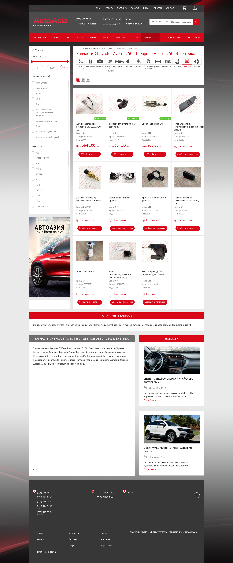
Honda (56, 37)
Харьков (123, 359)
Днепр (71, 352)
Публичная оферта (42, 544)
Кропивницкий (94, 355)
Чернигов (70, 363)
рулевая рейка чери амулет (80, 324)
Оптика (129, 62)
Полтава (80, 359)
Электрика (187, 62)
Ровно (88, 359)
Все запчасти (81, 64)
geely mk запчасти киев (131, 324)
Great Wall (121, 37)
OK (63, 67)
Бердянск (54, 352)
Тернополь (103, 359)
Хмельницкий (48, 363)
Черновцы (80, 363)
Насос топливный (85, 271)
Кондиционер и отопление (110, 65)
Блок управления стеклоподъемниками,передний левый (190, 126)
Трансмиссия (158, 62)
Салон (139, 62)
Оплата (109, 8)
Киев (60, 355)
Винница (63, 352)
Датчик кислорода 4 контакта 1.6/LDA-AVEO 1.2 (88, 126)
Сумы (95, 359)
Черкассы (60, 363)
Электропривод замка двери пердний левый (153, 273)
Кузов (119, 62)
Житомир (80, 352)
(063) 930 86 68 (44, 497)
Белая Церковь (40, 352)
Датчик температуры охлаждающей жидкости (89, 199)
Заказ (98, 8)
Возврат (135, 8)
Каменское (52, 355)
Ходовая (177, 62)
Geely (105, 37)
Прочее (197, 62)
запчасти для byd (182, 324)
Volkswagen (39, 37)
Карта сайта (103, 540)
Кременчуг (69, 355)
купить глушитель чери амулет (48, 324)
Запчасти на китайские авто (88, 48)
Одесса (71, 359)
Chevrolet (150, 37)
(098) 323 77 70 (83, 19)
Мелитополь (39, 359)
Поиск (196, 22)
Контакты (171, 8)
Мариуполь (120, 355)
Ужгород (114, 359)
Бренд (35, 146)
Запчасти (108, 48)
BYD (68, 37)
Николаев (52, 359)
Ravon (80, 37)
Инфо (146, 8)
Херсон (37, 363)
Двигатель (100, 62)
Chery (93, 37)
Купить (89, 153)
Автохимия (194, 37)
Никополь (62, 359)
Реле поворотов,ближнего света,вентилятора (120, 274)
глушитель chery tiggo (106, 324)
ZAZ (136, 37)
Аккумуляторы (172, 37)
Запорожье (91, 352)
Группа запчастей (41, 76)
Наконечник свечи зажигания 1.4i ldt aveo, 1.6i (186, 200)
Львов (111, 355)
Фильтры (168, 62)
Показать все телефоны (86, 24)
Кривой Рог (81, 355)
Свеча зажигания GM (152, 123)
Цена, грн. (36, 56)
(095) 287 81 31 (44, 501)
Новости (157, 8)
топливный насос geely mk (158, 324)
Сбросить (39, 50)
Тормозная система (148, 64)
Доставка (122, 8)
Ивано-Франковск (106, 352)
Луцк (104, 355)
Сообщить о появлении (187, 154)
